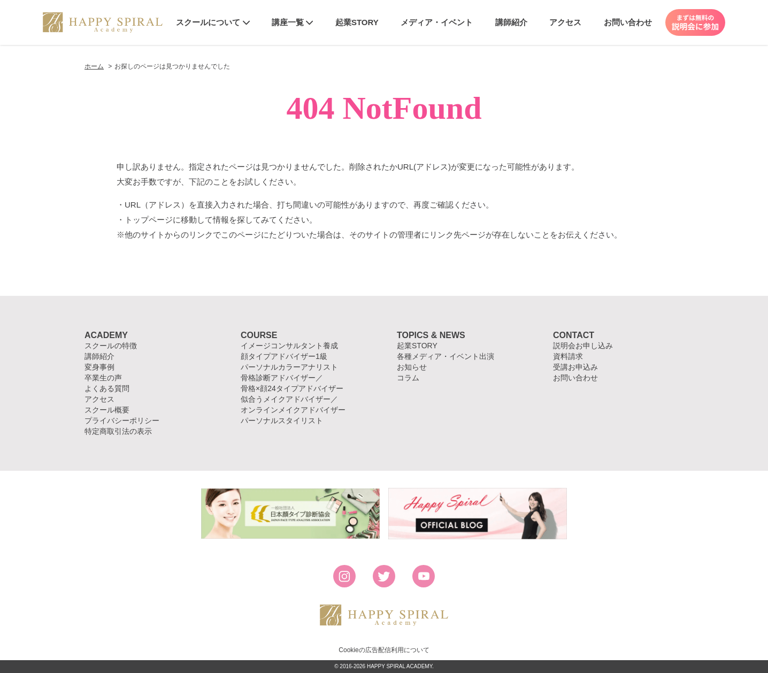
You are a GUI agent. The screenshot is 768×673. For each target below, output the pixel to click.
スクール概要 (107, 410)
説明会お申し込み (583, 345)
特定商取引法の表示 (118, 431)
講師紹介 (511, 22)
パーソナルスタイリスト (282, 420)
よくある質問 (107, 388)
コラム (408, 377)
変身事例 (99, 367)
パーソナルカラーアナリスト (289, 367)
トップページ (149, 219)
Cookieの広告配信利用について (384, 650)
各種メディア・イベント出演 (445, 356)
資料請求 (568, 356)
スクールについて (212, 22)
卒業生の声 (103, 377)
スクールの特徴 (111, 345)
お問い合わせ (628, 22)
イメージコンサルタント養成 (289, 345)
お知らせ (412, 367)
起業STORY (357, 22)
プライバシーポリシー (122, 420)
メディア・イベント (437, 22)
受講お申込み (575, 367)
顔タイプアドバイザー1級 (284, 356)
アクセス (565, 22)
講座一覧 (292, 22)
